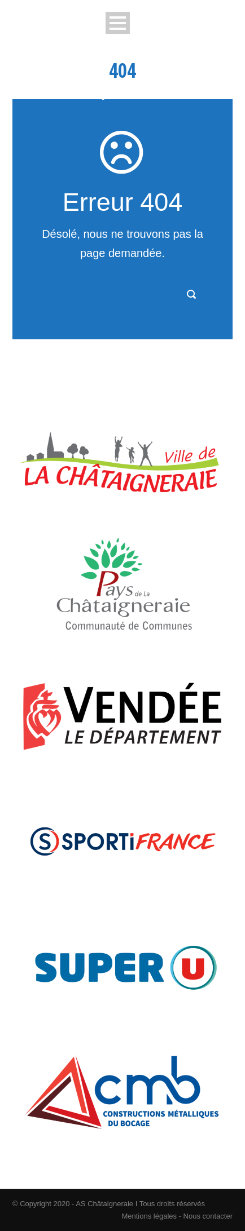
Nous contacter (207, 1216)
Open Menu (118, 23)
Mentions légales (149, 1216)
